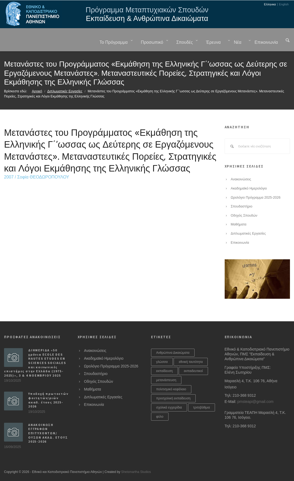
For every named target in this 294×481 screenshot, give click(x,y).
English (284, 4)
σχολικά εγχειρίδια (169, 407)
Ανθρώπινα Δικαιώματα (172, 353)
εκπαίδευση (164, 371)
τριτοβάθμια (201, 407)
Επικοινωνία (240, 243)
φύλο (159, 416)
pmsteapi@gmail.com (255, 401)
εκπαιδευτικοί (193, 371)
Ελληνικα (270, 4)
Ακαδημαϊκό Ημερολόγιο (249, 188)
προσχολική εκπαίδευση (173, 398)
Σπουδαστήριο (241, 206)
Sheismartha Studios (136, 472)
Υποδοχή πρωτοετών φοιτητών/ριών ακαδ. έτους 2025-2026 (48, 400)
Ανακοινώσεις (241, 179)
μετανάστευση (166, 380)
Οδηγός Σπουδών (244, 215)
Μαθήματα (238, 224)
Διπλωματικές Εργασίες (65, 91)
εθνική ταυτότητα (191, 362)
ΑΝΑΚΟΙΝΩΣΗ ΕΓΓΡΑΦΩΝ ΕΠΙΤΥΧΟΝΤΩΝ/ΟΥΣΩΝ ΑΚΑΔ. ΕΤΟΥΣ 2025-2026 (48, 433)
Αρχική (37, 91)
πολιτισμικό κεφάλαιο (171, 389)
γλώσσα (162, 362)
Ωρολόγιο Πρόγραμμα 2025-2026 (256, 197)
